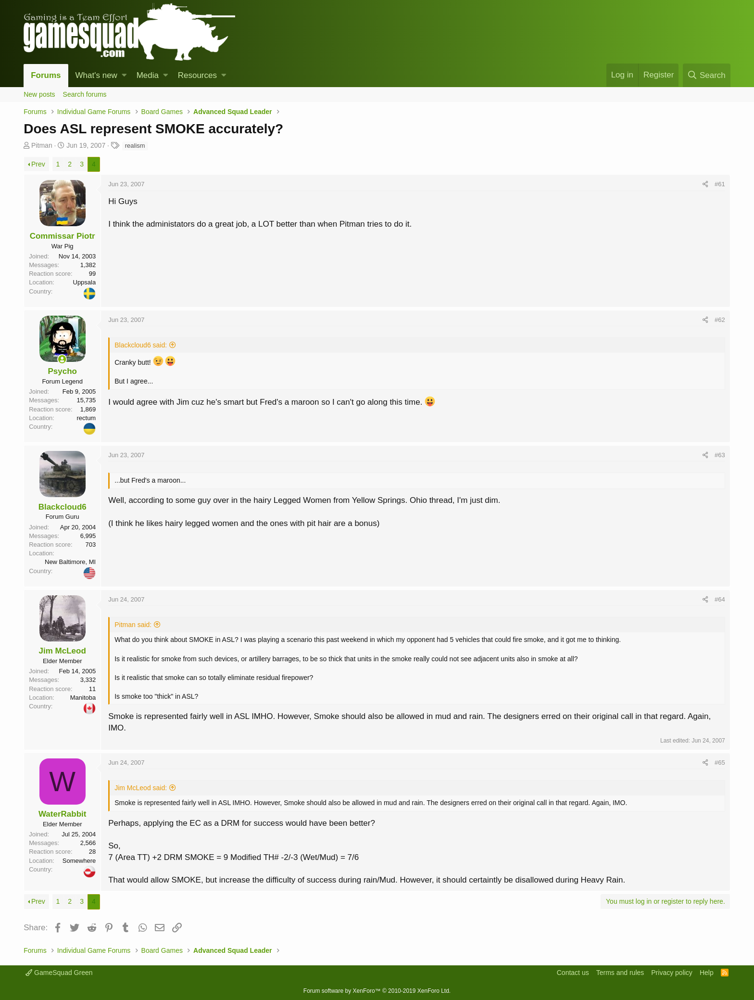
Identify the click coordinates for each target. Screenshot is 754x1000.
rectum (86, 418)
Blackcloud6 (62, 507)
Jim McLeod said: (140, 788)
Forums (46, 75)
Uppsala (84, 282)
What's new (96, 75)
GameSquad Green (58, 972)
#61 (720, 184)
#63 (720, 455)
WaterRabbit (62, 814)
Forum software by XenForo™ (377, 990)
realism (135, 145)
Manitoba (83, 697)
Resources (197, 75)
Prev (38, 164)
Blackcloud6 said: (140, 345)
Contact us (573, 972)
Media (148, 75)
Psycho (62, 371)
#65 (720, 762)
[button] (124, 75)
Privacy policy (671, 972)
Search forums (85, 94)
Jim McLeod (62, 650)
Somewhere (79, 860)
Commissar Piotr (62, 236)
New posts (39, 94)
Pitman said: (132, 624)
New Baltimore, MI (70, 561)
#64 (720, 599)
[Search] (706, 75)
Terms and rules (620, 972)
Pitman (41, 145)
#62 (720, 319)
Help (707, 972)
